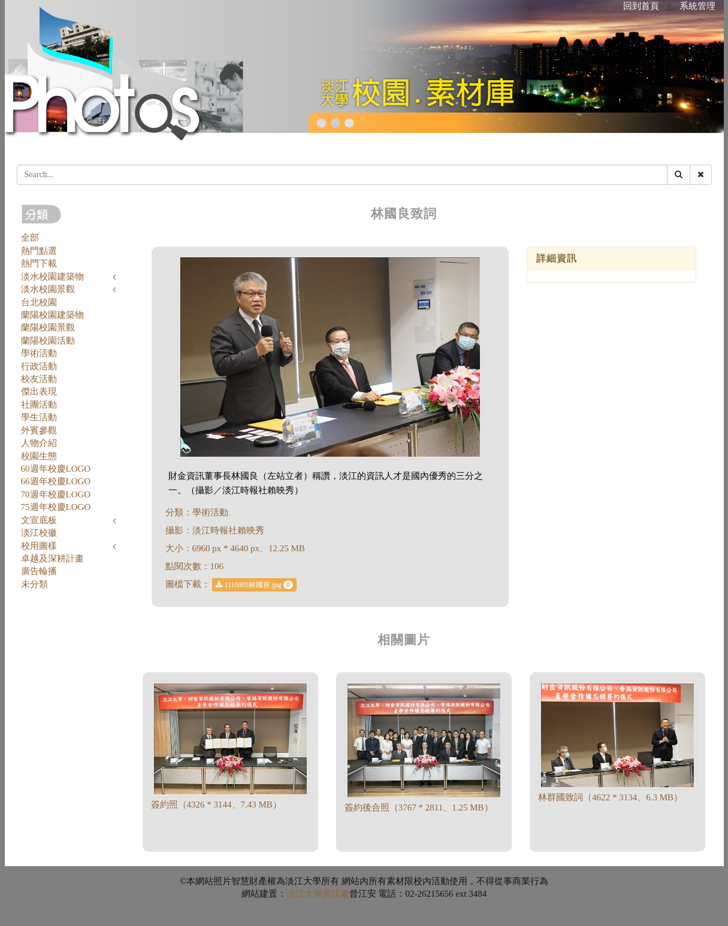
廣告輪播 (39, 571)
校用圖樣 (39, 546)
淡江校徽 (39, 533)
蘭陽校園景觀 (48, 327)
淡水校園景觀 (48, 289)
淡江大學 (304, 893)
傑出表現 (39, 391)
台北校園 (39, 302)
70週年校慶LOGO (56, 494)
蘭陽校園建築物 (52, 315)
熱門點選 (39, 251)
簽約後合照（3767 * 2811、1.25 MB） (419, 807)
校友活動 (39, 379)
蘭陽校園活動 (48, 340)
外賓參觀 (39, 430)
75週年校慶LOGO (56, 507)
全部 (30, 237)
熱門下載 (39, 263)
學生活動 (39, 417)
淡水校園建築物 (52, 276)
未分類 (34, 584)
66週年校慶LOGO (56, 481)
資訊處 (335, 893)
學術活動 (39, 353)
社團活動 (39, 404)
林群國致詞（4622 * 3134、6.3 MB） (610, 797)
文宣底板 (39, 520)
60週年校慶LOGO (56, 468)
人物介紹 (39, 443)
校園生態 (39, 456)
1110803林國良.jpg (254, 585)
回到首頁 (641, 6)
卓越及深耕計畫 (52, 558)
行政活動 (39, 366)
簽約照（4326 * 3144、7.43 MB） (216, 804)
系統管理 (697, 6)
